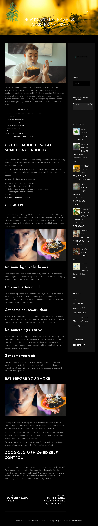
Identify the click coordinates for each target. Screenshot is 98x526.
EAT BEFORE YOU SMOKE (15, 133)
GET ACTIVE (10, 116)
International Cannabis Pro (38, 521)
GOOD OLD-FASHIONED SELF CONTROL (20, 136)
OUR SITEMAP (79, 345)
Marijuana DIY (79, 308)
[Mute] (91, 104)
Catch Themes (77, 521)
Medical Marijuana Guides (80, 319)
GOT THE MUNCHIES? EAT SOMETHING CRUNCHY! (23, 114)
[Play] (74, 104)
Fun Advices (78, 303)
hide (27, 109)
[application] (83, 108)
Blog (75, 299)
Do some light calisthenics (15, 119)
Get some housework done (15, 125)
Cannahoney (13, 197)
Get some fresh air (12, 131)
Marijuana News (79, 313)
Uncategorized (79, 326)
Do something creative (13, 128)
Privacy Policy (54, 521)
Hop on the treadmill (13, 122)
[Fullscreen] (74, 108)
